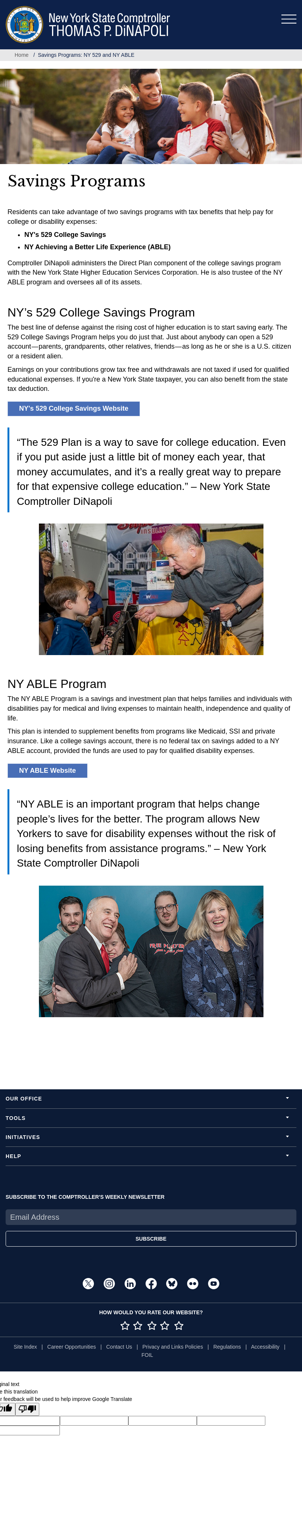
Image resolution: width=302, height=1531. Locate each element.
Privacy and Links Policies (173, 1347)
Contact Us (119, 1347)
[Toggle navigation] (288, 19)
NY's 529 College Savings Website (73, 408)
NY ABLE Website (47, 770)
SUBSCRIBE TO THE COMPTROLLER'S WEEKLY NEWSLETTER (85, 1197)
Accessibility (265, 1347)
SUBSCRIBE (150, 1239)
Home (21, 55)
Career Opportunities (71, 1347)
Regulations (227, 1347)
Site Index (25, 1347)
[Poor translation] (27, 1409)
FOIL (147, 1355)
